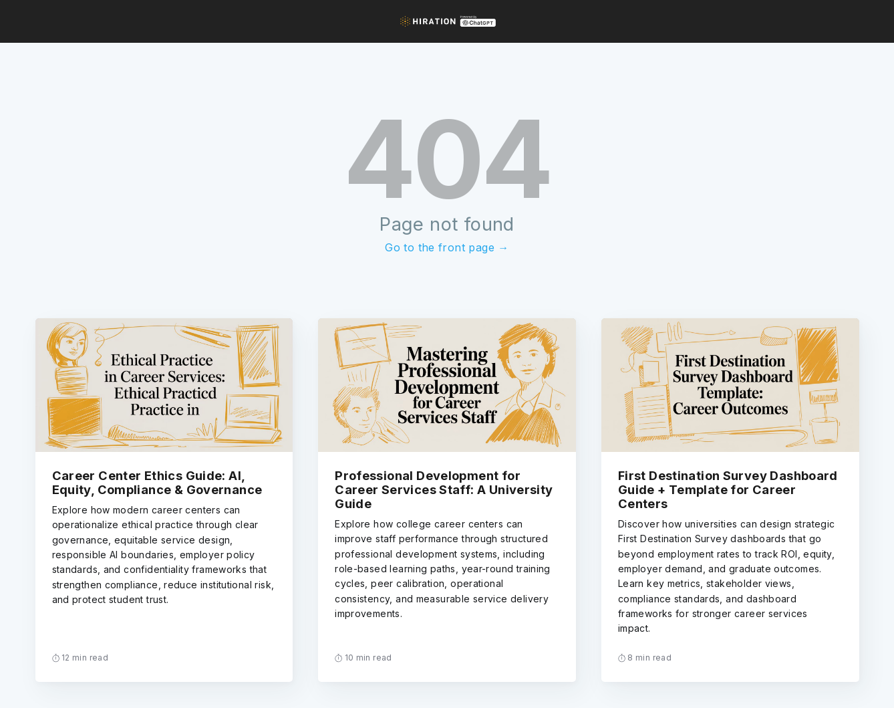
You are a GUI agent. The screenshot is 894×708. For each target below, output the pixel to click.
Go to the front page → (446, 247)
